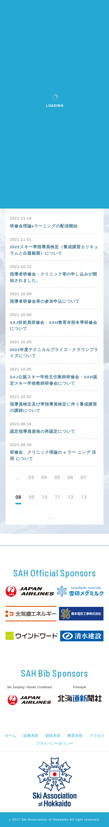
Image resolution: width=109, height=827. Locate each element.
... (18, 477)
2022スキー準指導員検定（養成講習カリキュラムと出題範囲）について (54, 250)
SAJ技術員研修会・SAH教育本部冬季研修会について (53, 325)
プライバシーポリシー (54, 743)
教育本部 (74, 735)
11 (57, 497)
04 (44, 477)
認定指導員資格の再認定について (42, 431)
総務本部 (30, 735)
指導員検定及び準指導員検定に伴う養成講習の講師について (53, 407)
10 (44, 497)
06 (70, 477)
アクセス (97, 735)
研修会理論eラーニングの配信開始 (44, 226)
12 (71, 497)
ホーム (10, 735)
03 (31, 477)
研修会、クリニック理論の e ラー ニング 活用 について (53, 455)
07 (83, 477)
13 (84, 497)
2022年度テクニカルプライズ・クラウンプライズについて (54, 353)
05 (57, 477)
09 (31, 497)
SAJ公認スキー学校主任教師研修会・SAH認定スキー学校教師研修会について (53, 380)
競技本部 (52, 735)
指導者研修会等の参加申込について (45, 301)
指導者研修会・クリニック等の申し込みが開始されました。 (53, 277)
